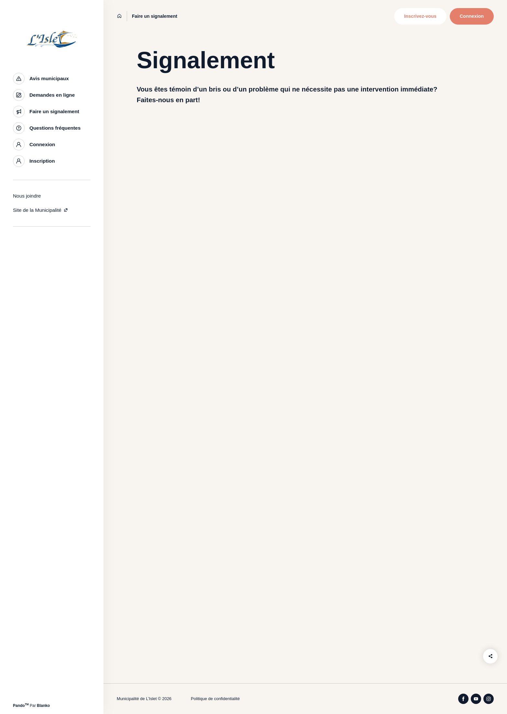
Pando (21, 705)
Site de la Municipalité (40, 210)
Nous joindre (27, 196)
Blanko (43, 705)
